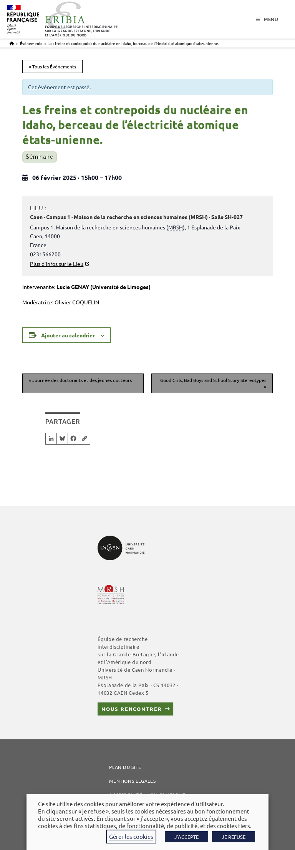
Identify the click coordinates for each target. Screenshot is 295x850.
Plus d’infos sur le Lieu (56, 263)
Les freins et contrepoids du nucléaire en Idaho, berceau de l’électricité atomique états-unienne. (133, 43)
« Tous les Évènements (52, 66)
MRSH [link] (175, 227)
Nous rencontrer (131, 709)
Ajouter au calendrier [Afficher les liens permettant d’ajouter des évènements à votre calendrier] (68, 335)
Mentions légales (132, 781)
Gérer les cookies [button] (131, 836)
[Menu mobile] (267, 19)
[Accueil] (12, 43)
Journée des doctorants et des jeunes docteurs (80, 380)
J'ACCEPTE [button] (186, 836)
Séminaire (39, 157)
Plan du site (125, 767)
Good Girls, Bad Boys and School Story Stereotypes (213, 383)
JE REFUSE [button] (233, 836)
